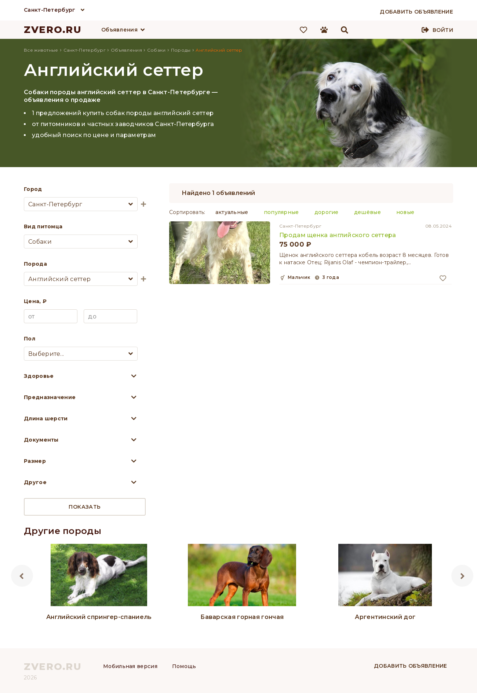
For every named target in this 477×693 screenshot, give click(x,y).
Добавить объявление (410, 666)
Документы (41, 439)
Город (33, 189)
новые (405, 212)
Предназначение (50, 397)
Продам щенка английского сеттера (337, 235)
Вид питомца (43, 226)
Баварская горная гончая (242, 616)
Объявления (119, 29)
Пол (29, 338)
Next (462, 576)
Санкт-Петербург (50, 10)
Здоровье (39, 376)
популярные (281, 212)
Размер (35, 461)
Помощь (184, 666)
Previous (22, 576)
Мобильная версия (130, 666)
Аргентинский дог (385, 616)
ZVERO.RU (53, 30)
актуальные (231, 212)
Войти (443, 30)
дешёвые (367, 212)
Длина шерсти (46, 418)
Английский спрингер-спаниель (99, 616)
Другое (35, 482)
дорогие (326, 212)
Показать (85, 507)
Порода (35, 264)
